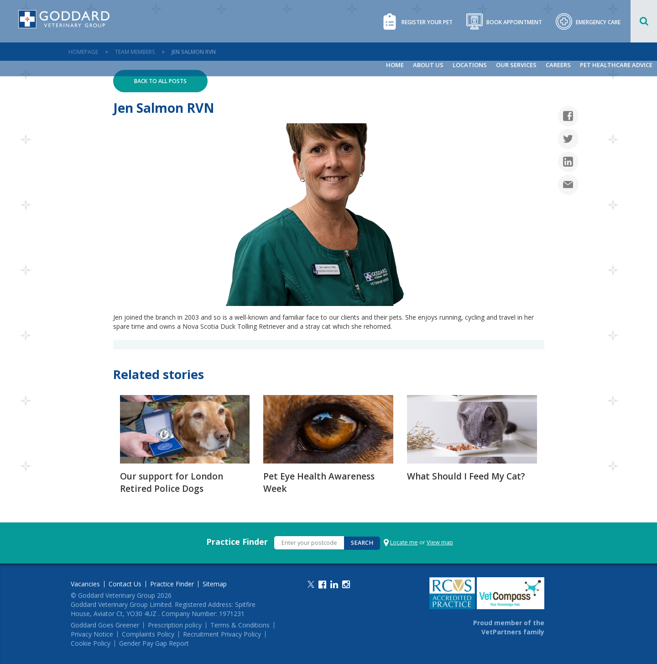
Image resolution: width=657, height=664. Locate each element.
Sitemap (215, 584)
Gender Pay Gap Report (154, 643)
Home (395, 65)
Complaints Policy (148, 634)
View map (440, 542)
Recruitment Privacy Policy (222, 634)
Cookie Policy (90, 643)
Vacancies (85, 584)
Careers (558, 65)
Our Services (516, 65)
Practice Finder (237, 541)
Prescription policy (175, 625)
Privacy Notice (92, 634)
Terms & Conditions (240, 625)
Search (362, 543)
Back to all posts (160, 81)
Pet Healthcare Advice (616, 65)
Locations (470, 65)
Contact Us (125, 584)
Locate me (404, 542)
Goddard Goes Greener (105, 625)
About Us (428, 65)
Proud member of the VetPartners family (508, 627)
